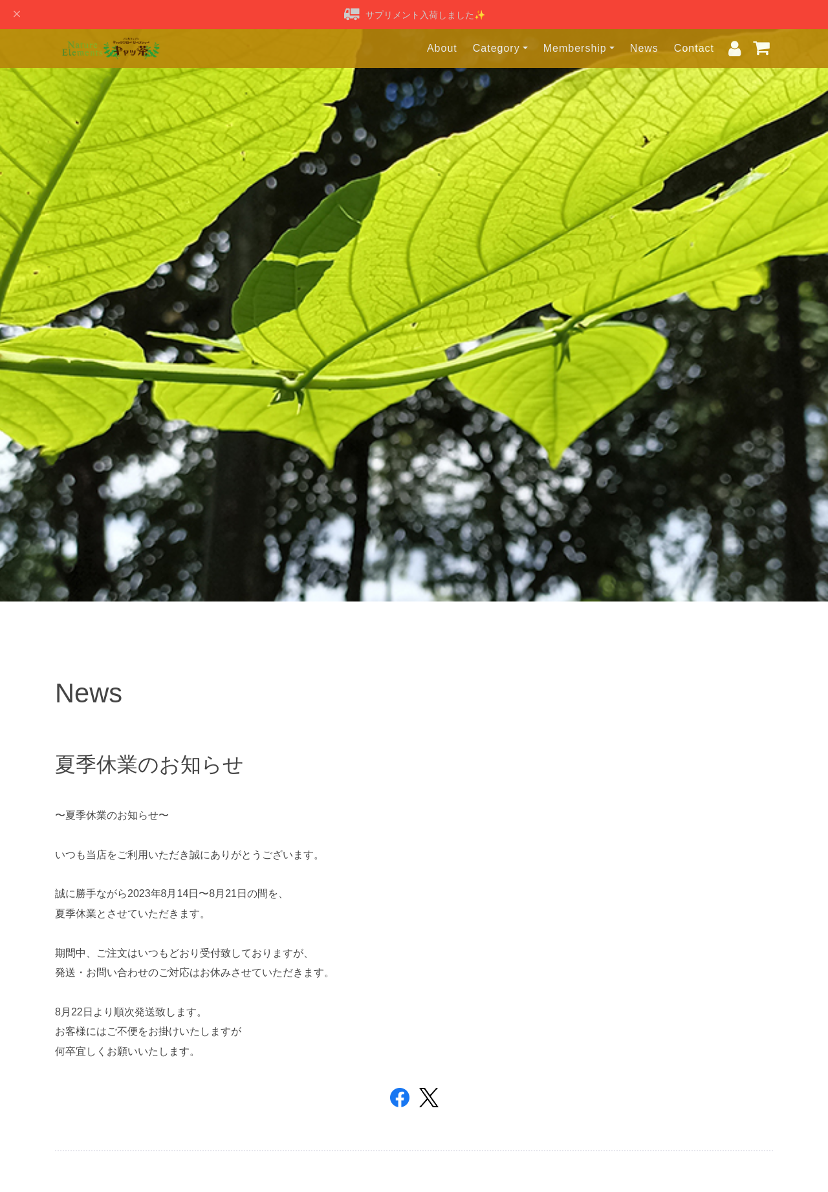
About (442, 48)
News (644, 48)
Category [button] (496, 48)
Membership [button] (575, 48)
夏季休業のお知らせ (149, 764)
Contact (694, 48)
